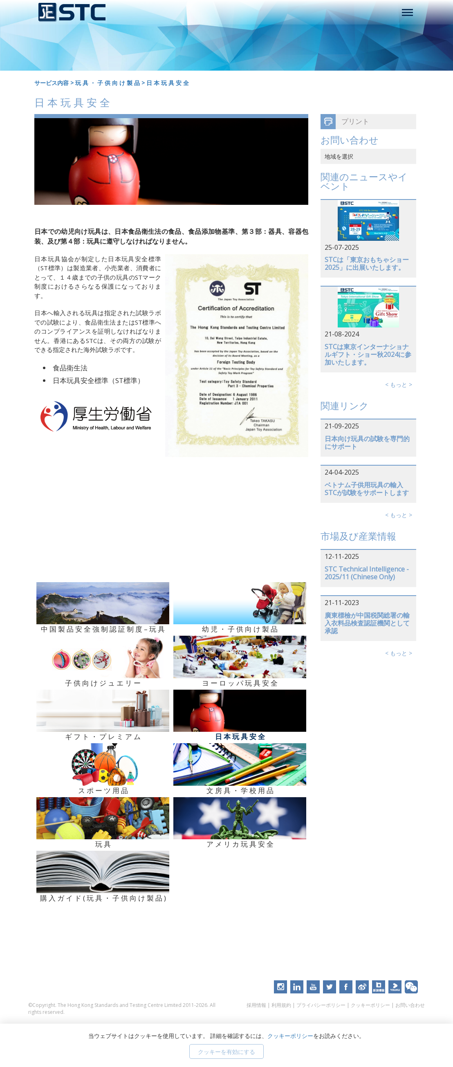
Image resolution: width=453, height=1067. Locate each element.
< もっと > (398, 384)
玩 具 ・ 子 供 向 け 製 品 (107, 83)
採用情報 (256, 1005)
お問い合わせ (410, 1005)
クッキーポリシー (370, 1005)
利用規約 (281, 1005)
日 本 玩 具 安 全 (167, 83)
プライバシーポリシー (320, 1005)
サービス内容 (51, 83)
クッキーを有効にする (226, 1052)
